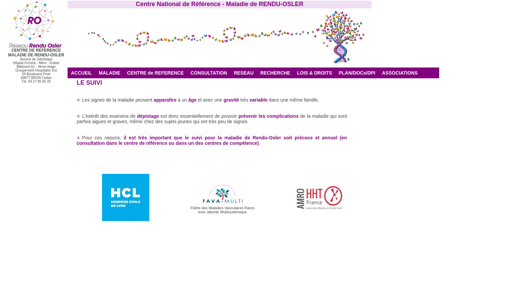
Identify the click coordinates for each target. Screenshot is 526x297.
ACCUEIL (81, 73)
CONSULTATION (209, 73)
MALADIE (109, 73)
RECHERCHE (275, 73)
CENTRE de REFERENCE (155, 73)
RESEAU (243, 73)
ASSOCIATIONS (400, 73)
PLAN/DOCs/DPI (357, 73)
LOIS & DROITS (314, 73)
